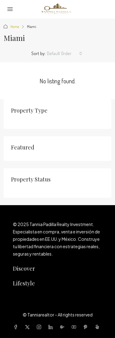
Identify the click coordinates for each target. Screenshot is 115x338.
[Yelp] (98, 327)
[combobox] (64, 53)
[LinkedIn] (51, 327)
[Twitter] (28, 327)
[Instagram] (40, 327)
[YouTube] (75, 327)
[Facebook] (16, 327)
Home (14, 26)
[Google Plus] (63, 327)
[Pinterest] (86, 327)
